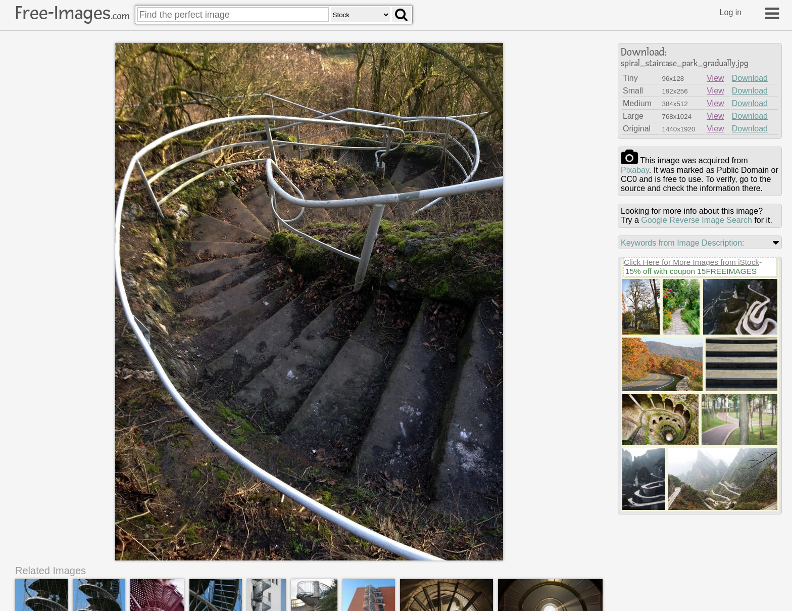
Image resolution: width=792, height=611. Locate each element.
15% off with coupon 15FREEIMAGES (691, 271)
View (715, 78)
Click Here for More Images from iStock (691, 262)
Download (750, 78)
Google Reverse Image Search (696, 220)
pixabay (635, 170)
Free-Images (72, 13)
